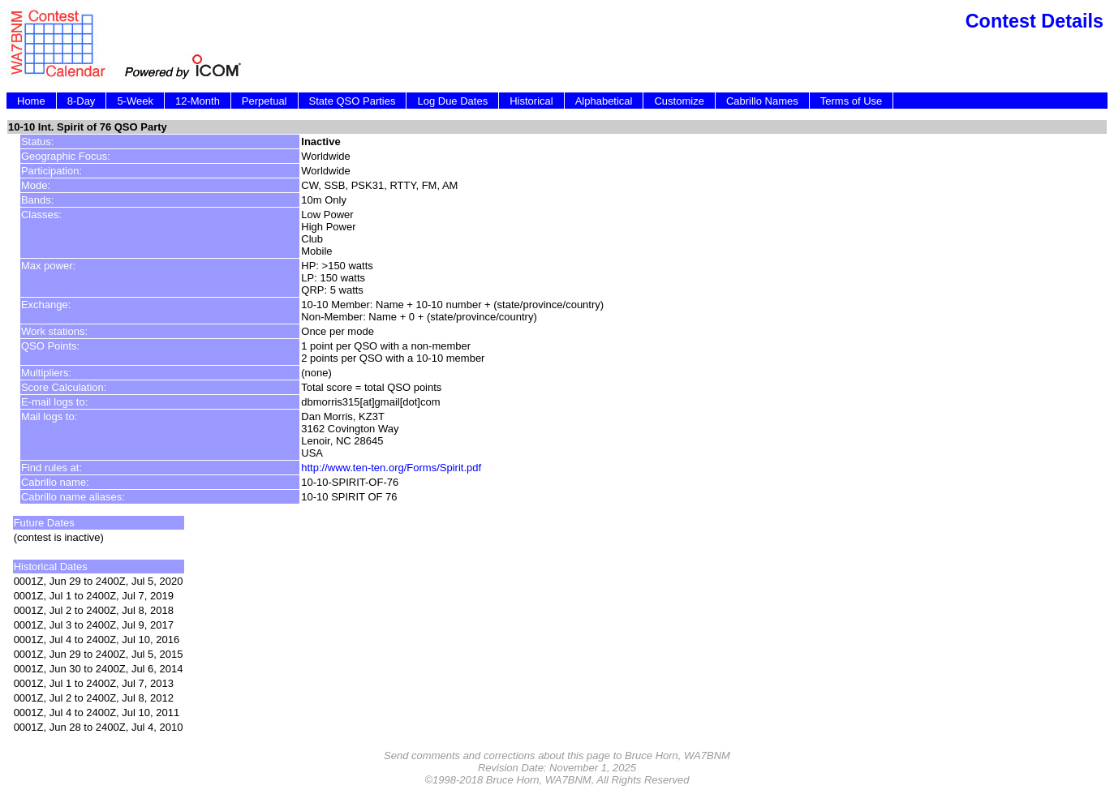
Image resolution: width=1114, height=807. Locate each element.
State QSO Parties (352, 101)
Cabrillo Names (762, 101)
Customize (678, 101)
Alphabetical (604, 101)
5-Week (135, 101)
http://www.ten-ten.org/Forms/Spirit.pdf (391, 467)
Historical (531, 101)
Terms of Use (851, 101)
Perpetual (264, 101)
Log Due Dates (452, 101)
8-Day (81, 101)
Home (31, 101)
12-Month (197, 101)
